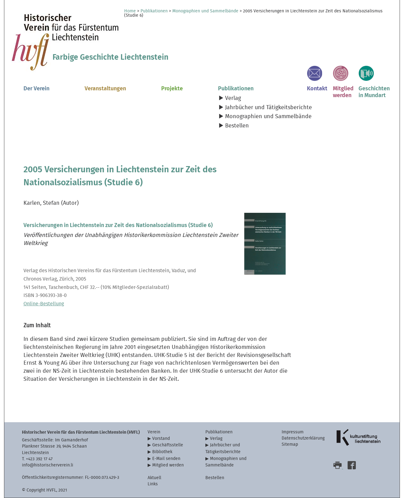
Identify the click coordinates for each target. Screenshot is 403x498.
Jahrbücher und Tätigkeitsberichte (268, 107)
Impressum (293, 432)
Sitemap (290, 444)
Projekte (172, 89)
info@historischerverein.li (47, 465)
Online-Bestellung (43, 303)
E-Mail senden (166, 458)
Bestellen (237, 126)
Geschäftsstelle (167, 445)
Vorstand (161, 438)
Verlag (233, 98)
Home (130, 11)
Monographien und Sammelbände (205, 11)
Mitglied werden (168, 465)
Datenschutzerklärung (303, 438)
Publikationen (154, 11)
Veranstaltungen (105, 89)
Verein (154, 432)
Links (153, 484)
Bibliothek (162, 451)
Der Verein (36, 89)
